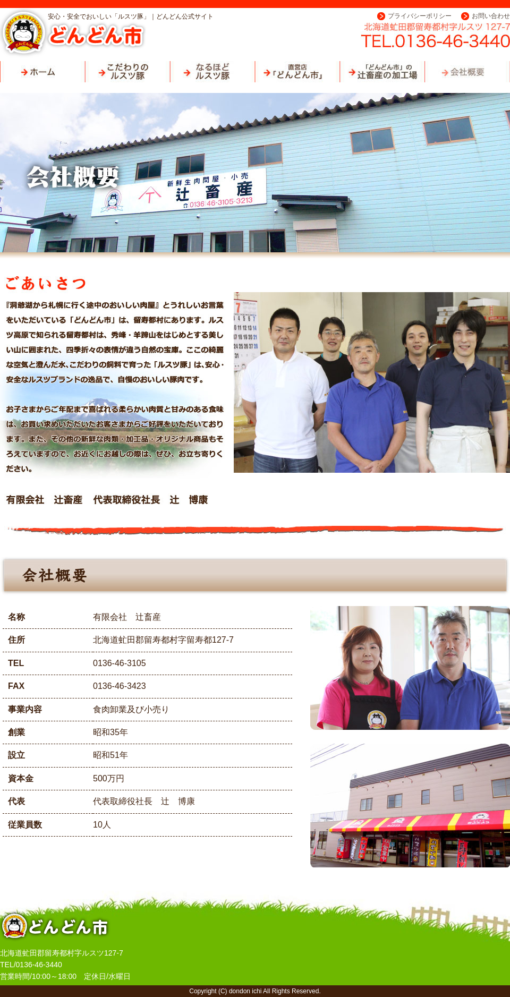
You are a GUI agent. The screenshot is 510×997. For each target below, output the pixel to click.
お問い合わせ (491, 16)
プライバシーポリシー (420, 16)
